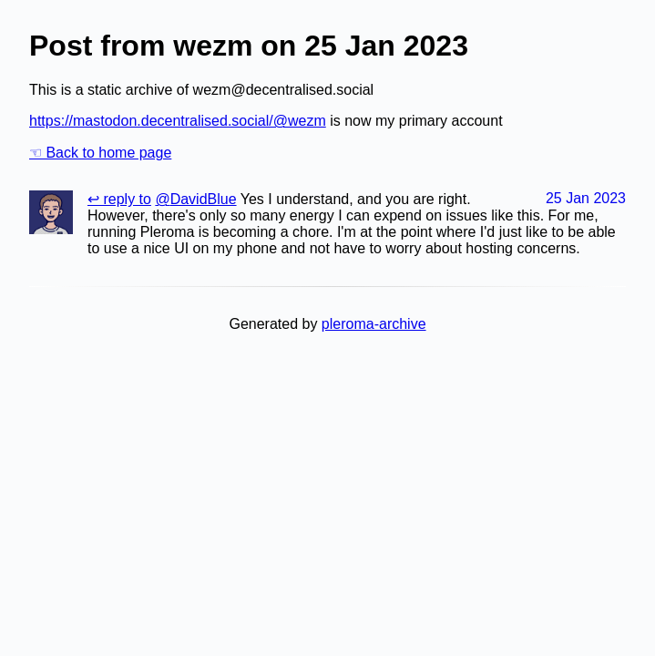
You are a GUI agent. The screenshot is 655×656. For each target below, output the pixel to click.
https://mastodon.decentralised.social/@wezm (177, 120)
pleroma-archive (374, 324)
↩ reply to (119, 199)
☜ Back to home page (100, 152)
